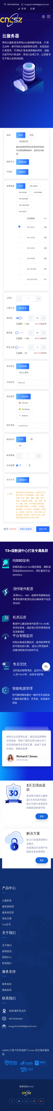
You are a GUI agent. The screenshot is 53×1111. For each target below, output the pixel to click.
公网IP (9, 298)
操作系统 (10, 425)
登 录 (22, 8)
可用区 (9, 172)
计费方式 (10, 308)
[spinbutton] (29, 298)
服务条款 (6, 984)
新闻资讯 (6, 951)
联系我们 (6, 963)
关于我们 (6, 945)
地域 (8, 135)
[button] (19, 298)
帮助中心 (6, 957)
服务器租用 (8, 906)
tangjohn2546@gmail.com (35, 4)
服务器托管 (8, 912)
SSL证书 (6, 924)
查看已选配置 (26, 529)
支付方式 (10, 479)
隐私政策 (6, 989)
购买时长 (10, 439)
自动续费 (10, 465)
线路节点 (10, 161)
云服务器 (6, 900)
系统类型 (10, 396)
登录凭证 (10, 366)
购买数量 (10, 455)
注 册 (32, 8)
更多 (42, 816)
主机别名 (10, 382)
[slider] (20, 318)
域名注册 (6, 918)
